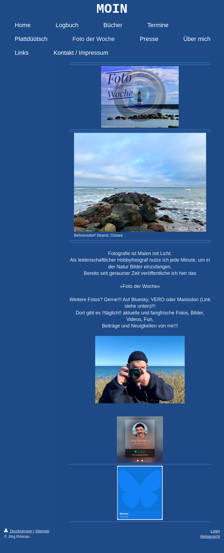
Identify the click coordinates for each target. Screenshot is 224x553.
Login (215, 531)
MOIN (111, 9)
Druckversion (18, 531)
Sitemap (42, 531)
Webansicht (210, 536)
